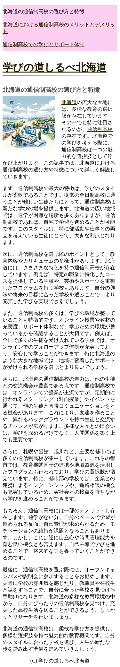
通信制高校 (100, 129)
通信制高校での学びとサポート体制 (43, 44)
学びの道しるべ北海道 (55, 67)
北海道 (69, 102)
